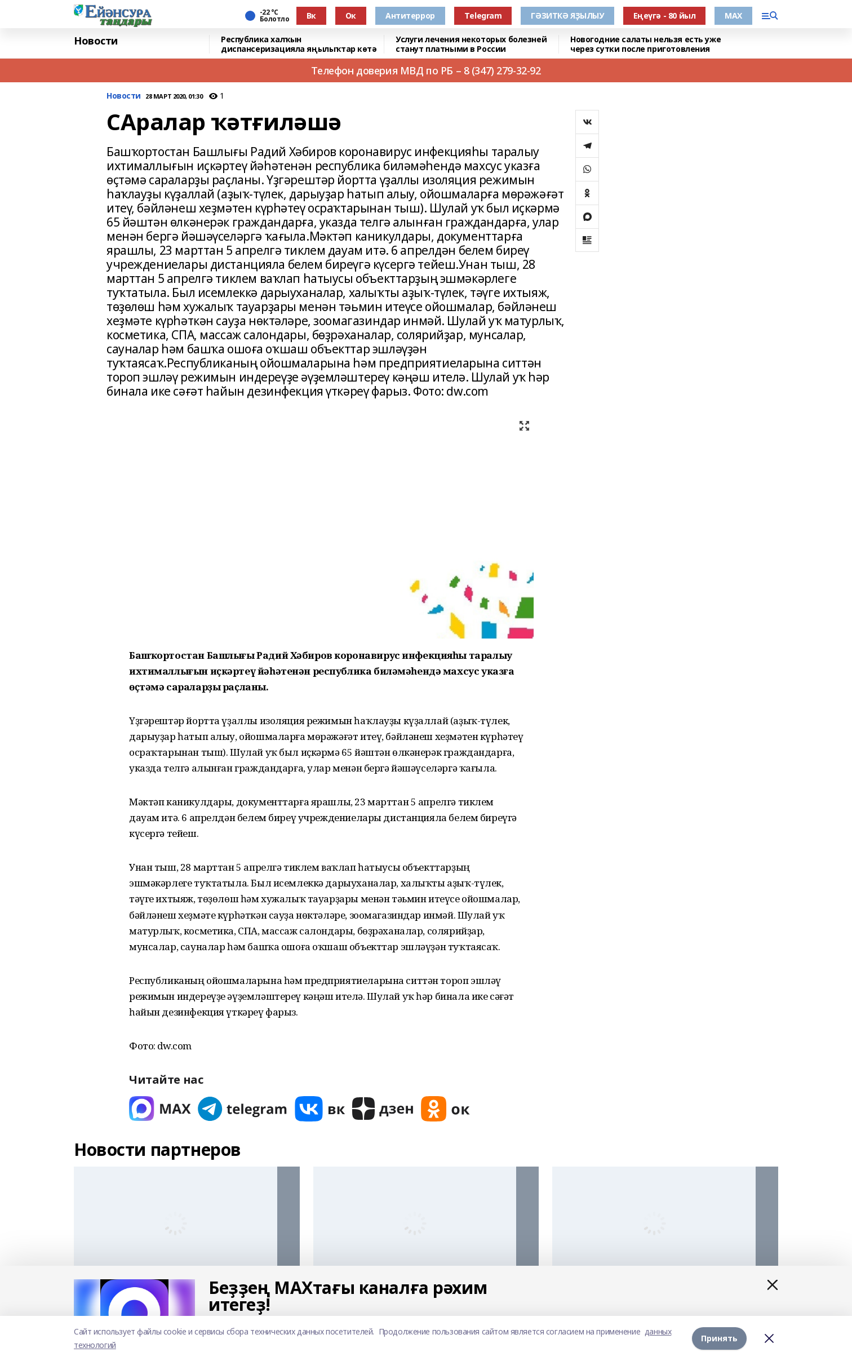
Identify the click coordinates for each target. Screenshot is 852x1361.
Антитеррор (410, 15)
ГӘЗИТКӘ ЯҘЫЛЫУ (567, 15)
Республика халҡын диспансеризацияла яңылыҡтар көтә (299, 44)
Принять (719, 1338)
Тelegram (483, 15)
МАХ (733, 15)
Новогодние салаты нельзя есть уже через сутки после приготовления (645, 44)
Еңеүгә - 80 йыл (664, 15)
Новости (96, 41)
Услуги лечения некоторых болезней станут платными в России (471, 44)
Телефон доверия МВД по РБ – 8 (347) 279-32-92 (425, 70)
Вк (311, 15)
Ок (350, 15)
